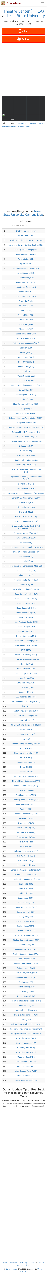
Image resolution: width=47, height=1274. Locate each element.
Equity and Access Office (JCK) (26, 533)
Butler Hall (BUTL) (26, 371)
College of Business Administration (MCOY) (26, 418)
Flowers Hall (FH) (26, 575)
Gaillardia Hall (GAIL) (26, 585)
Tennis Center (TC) (26, 982)
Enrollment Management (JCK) (26, 521)
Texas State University (26, 15)
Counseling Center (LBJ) (26, 465)
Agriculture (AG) (26, 264)
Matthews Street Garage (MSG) (26, 716)
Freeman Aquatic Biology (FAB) (26, 580)
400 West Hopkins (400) (26, 236)
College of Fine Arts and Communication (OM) (26, 427)
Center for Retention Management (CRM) (26, 385)
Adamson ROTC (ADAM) (26, 254)
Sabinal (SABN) (26, 846)
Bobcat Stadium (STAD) (26, 338)
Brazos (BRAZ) (26, 353)
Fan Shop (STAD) (26, 557)
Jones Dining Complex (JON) (26, 673)
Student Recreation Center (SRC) (26, 954)
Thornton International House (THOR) (26, 1001)
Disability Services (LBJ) (26, 489)
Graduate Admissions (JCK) (26, 599)
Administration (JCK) (26, 259)
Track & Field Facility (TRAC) (26, 1010)
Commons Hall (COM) (26, 455)
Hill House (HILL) (26, 617)
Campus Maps (14, 3)
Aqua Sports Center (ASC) (26, 287)
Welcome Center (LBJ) (26, 1066)
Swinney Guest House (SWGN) (26, 963)
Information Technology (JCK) (26, 641)
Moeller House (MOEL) (26, 734)
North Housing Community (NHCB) (26, 744)
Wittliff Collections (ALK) (26, 1076)
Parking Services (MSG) (26, 762)
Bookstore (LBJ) (26, 348)
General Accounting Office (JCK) (26, 589)
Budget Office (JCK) (26, 362)
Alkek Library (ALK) (26, 278)
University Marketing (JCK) (26, 1043)
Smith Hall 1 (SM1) (26, 884)
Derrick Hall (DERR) (26, 484)
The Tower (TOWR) (26, 991)
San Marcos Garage (26, 861)
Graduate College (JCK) (26, 603)
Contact (20, 1265)
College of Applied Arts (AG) (26, 413)
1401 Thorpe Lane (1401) (26, 231)
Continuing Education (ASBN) (25, 460)
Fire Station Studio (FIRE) (26, 571)
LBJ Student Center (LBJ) (26, 697)
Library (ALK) (26, 706)
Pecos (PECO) (26, 767)
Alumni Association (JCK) (26, 282)
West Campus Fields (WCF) (26, 1071)
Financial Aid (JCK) (26, 561)
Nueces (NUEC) (26, 748)
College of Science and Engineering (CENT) (26, 441)
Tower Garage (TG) (26, 1006)
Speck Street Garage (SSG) (26, 907)
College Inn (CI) (26, 409)
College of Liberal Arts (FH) (26, 437)
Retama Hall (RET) (26, 818)
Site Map (23, 1263)
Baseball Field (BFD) (26, 315)
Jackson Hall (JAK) (26, 664)
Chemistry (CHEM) (26, 399)
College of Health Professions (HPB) (26, 432)
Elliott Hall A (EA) (26, 503)
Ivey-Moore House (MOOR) (26, 655)
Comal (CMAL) (26, 451)
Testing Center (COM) (26, 987)
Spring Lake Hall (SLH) (26, 912)
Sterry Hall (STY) (26, 917)
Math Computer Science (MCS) (26, 711)
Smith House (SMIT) (26, 898)
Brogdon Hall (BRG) (26, 357)
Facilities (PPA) (26, 543)
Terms (32, 1263)
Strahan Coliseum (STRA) (26, 921)
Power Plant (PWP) (26, 790)
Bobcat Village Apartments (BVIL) (26, 343)
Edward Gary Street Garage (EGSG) (26, 498)
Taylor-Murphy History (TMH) (26, 973)
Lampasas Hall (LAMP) (26, 683)
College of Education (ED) (26, 423)
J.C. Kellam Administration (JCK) (26, 659)
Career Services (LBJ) (26, 376)
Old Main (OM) (26, 758)
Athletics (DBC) (26, 310)
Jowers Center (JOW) (26, 678)
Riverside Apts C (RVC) (26, 837)
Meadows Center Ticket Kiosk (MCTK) (26, 725)
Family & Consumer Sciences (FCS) (26, 552)
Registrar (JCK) (26, 809)
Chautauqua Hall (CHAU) (26, 395)
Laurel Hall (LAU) (26, 692)
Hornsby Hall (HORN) (26, 631)
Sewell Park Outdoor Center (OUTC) (26, 879)
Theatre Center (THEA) (23, 11)
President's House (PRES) (26, 795)
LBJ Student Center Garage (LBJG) (26, 702)
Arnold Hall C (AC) (26, 306)
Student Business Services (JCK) (26, 940)
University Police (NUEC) (26, 1052)
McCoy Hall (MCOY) (26, 720)
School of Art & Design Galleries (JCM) (26, 870)
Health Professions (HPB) (26, 613)
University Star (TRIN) (26, 1057)
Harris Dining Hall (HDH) (25, 608)
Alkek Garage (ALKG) (26, 273)
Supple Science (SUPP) (26, 959)
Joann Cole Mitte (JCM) (26, 669)
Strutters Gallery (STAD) (26, 931)
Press (28, 1265)
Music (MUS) (26, 739)
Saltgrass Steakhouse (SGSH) (26, 851)
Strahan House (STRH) (26, 926)
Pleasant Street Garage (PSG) (26, 786)
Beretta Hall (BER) (26, 320)
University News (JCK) (26, 1048)
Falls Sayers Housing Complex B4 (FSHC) (26, 547)
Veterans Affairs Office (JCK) (26, 1062)
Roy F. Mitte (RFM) (26, 842)
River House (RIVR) (26, 823)
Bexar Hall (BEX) (26, 324)
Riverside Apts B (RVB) (26, 832)
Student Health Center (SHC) (26, 949)
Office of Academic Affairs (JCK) (26, 753)
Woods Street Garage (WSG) (26, 1080)
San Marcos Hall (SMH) (26, 865)
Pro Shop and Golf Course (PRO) (26, 800)
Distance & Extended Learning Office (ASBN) (26, 493)
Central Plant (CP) (26, 390)
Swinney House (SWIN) (26, 968)
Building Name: (26, 221)
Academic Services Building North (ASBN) (26, 240)
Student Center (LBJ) (26, 945)
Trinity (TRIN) (26, 1020)
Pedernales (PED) (26, 772)
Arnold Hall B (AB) (26, 301)
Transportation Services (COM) (26, 1015)
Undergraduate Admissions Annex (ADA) (26, 1029)
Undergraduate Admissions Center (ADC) (26, 1034)
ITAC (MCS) (26, 650)
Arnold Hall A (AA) (26, 292)
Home (5, 1263)
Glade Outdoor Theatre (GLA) (26, 594)
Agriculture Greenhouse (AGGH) (26, 268)
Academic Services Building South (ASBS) (26, 245)
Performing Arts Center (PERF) (26, 776)
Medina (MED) (26, 730)
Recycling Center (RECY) (26, 804)
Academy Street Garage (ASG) (26, 250)
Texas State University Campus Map (23, 212)
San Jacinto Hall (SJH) (26, 856)
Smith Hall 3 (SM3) (26, 893)
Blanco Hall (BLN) (26, 329)
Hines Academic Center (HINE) (26, 622)
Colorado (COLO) (26, 446)
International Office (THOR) (26, 645)
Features (13, 1263)
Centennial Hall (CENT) (26, 381)
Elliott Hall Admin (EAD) (26, 507)
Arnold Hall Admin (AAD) (26, 296)
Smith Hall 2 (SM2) (26, 889)
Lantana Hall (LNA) (26, 687)
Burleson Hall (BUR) (26, 367)
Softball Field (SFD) (26, 903)
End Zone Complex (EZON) (26, 517)
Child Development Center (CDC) (26, 404)
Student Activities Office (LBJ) (26, 935)
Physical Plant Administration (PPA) (26, 781)
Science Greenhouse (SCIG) (26, 875)
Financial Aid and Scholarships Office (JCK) (26, 566)
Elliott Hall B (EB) (26, 512)
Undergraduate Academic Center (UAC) (26, 1024)
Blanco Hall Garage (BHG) (26, 334)
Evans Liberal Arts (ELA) (26, 538)
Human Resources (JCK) (26, 636)
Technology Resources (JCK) (26, 977)
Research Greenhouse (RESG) (26, 814)
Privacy (41, 1263)
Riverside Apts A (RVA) (26, 828)
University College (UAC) (26, 1038)
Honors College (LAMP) (26, 627)
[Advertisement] (23, 69)
